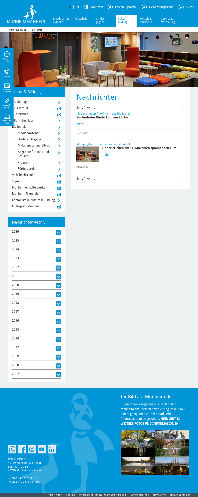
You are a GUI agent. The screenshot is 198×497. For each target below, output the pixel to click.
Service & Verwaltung (168, 20)
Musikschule (20, 108)
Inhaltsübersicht (180, 494)
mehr (80, 124)
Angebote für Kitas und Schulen (33, 154)
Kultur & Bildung (123, 20)
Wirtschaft (81, 18)
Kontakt (70, 494)
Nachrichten (55, 494)
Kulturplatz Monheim (26, 206)
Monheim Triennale (25, 193)
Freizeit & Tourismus (146, 20)
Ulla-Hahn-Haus (23, 120)
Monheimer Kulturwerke (28, 187)
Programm (25, 162)
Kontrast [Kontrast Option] (97, 7)
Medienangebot (28, 133)
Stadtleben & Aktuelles (61, 20)
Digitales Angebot (30, 139)
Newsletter (159, 494)
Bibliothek (37, 29)
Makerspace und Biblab (34, 145)
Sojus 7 (17, 181)
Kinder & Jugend (101, 20)
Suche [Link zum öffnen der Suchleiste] (190, 7)
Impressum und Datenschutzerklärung (102, 494)
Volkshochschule (23, 175)
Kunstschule (20, 114)
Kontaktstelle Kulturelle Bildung (33, 200)
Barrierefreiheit (139, 494)
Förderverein (27, 169)
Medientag (19, 102)
